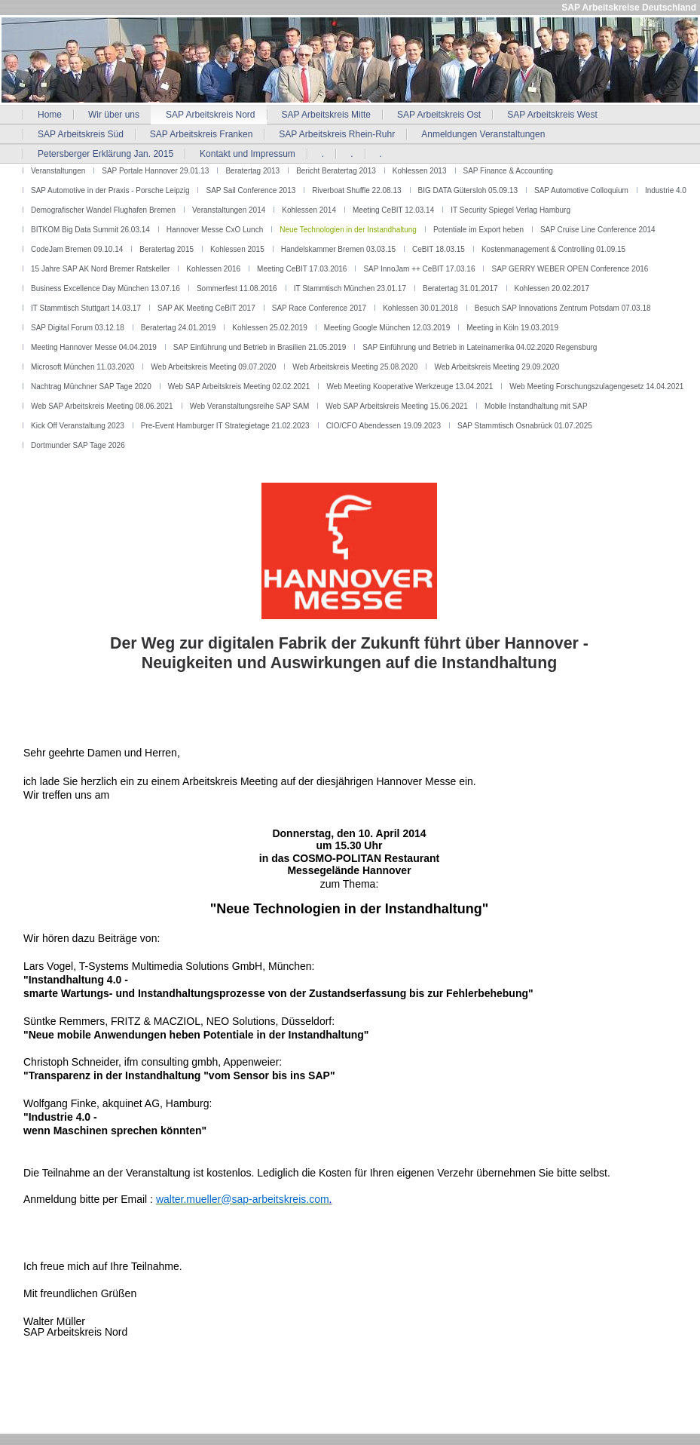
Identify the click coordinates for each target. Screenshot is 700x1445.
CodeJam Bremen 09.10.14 (77, 249)
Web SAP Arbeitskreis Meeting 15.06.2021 (397, 406)
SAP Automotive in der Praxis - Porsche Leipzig (110, 190)
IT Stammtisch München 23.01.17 (350, 288)
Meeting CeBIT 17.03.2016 (302, 269)
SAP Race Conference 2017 (319, 308)
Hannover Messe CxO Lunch (215, 229)
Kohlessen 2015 (237, 249)
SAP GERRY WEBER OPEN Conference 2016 (569, 269)
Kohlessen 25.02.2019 (269, 328)
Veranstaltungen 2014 (228, 210)
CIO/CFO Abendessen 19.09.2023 (383, 426)
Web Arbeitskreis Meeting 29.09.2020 (496, 367)
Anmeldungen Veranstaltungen (483, 134)
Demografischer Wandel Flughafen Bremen (103, 210)
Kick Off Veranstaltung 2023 (77, 426)
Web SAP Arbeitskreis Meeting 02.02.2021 (239, 386)
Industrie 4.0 (665, 190)
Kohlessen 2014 (309, 210)
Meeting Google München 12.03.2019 (387, 328)
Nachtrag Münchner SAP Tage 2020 (91, 386)
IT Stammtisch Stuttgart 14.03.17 (86, 308)
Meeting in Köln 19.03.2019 (512, 328)
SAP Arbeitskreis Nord (210, 114)
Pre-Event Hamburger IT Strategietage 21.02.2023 (225, 426)
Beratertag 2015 (166, 249)
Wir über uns (113, 114)
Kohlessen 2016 (213, 269)
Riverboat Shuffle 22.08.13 (356, 190)
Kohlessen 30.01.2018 (420, 308)
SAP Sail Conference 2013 (250, 190)
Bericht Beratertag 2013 (336, 171)
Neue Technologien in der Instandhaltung (348, 229)
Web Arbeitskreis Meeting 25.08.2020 (354, 367)
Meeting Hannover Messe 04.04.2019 (94, 347)
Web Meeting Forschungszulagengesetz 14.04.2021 (596, 386)
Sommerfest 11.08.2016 (237, 288)
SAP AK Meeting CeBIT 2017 (206, 308)
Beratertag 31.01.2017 (460, 288)
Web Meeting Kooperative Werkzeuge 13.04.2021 (409, 386)
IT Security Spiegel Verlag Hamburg (510, 210)
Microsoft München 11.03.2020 (82, 367)
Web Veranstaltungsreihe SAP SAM (250, 406)
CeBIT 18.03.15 (438, 249)
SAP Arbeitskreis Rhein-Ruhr (337, 134)
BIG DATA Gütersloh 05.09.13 (468, 190)
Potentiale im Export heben (478, 229)
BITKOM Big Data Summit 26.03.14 (90, 229)
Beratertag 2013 (252, 171)
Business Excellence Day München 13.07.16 (105, 288)
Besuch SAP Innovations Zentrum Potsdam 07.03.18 (563, 308)
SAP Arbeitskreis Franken (201, 134)
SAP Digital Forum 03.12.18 (77, 328)
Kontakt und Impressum (247, 154)
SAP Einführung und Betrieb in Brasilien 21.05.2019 (259, 347)
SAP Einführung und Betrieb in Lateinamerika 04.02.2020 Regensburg (479, 347)
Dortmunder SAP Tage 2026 (78, 445)
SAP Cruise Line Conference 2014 (598, 229)
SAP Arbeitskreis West (552, 114)
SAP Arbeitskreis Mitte (326, 114)
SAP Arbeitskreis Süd (81, 134)
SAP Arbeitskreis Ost (439, 114)
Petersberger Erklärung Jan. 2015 (105, 154)
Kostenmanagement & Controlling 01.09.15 (553, 249)
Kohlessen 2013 (420, 171)
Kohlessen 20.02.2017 (552, 288)
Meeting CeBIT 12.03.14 (393, 210)
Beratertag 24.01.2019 (178, 328)
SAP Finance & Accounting (508, 171)
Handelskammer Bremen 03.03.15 (338, 249)
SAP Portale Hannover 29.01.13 (155, 171)
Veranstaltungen (58, 171)
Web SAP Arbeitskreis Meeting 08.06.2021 (102, 406)
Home (50, 114)
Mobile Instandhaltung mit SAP (536, 406)
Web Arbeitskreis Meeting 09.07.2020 (213, 367)
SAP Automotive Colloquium (581, 190)
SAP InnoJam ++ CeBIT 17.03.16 (419, 269)
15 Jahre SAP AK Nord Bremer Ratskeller (100, 269)
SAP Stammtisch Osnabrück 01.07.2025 (524, 426)
